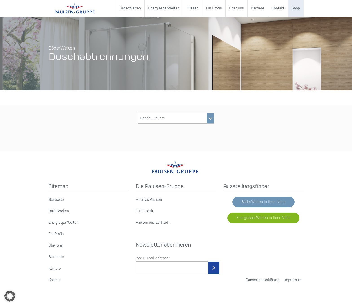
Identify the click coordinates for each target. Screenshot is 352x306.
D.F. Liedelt (144, 211)
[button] (10, 296)
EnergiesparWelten (163, 8)
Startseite (56, 200)
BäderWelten (130, 8)
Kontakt (278, 8)
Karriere (257, 8)
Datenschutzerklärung (263, 280)
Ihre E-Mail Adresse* (153, 258)
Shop (296, 8)
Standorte (56, 257)
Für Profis (214, 8)
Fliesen (192, 8)
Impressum (293, 280)
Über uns (236, 8)
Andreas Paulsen (149, 200)
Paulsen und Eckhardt (152, 223)
